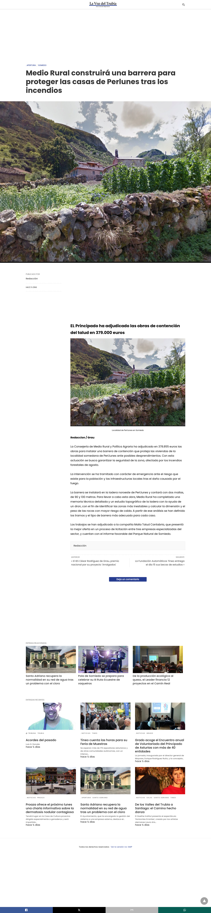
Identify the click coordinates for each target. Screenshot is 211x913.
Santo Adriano (100, 798)
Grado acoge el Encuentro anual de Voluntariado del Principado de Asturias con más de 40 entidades (159, 745)
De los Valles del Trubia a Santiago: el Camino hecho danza (155, 808)
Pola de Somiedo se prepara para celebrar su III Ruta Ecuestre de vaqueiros (101, 679)
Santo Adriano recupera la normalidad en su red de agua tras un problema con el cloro (50, 679)
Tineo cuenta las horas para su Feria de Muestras (103, 742)
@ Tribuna (31, 733)
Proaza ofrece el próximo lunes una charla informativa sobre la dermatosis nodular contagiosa (50, 808)
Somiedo (42, 65)
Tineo (94, 733)
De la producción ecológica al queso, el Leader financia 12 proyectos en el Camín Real (153, 679)
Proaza (41, 798)
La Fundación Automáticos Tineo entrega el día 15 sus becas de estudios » (159, 562)
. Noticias (85, 733)
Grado (150, 733)
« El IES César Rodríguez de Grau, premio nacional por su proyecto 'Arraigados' (95, 562)
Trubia (41, 733)
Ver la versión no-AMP (121, 846)
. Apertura (31, 65)
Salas (149, 798)
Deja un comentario (128, 579)
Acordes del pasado (41, 740)
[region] (105, 35)
